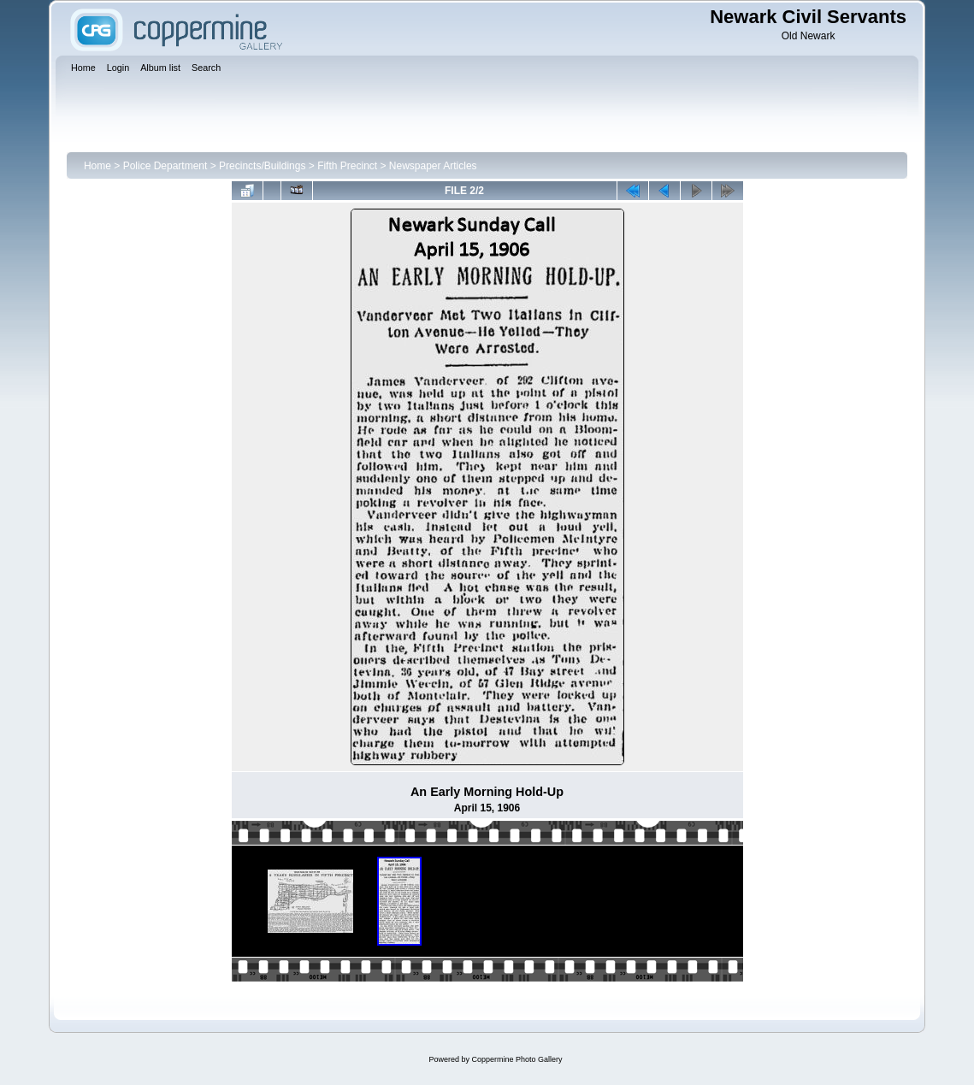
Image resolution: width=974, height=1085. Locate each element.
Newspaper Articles (433, 166)
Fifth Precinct (347, 166)
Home (97, 166)
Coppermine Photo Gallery (516, 1059)
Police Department (165, 166)
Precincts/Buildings (262, 166)
